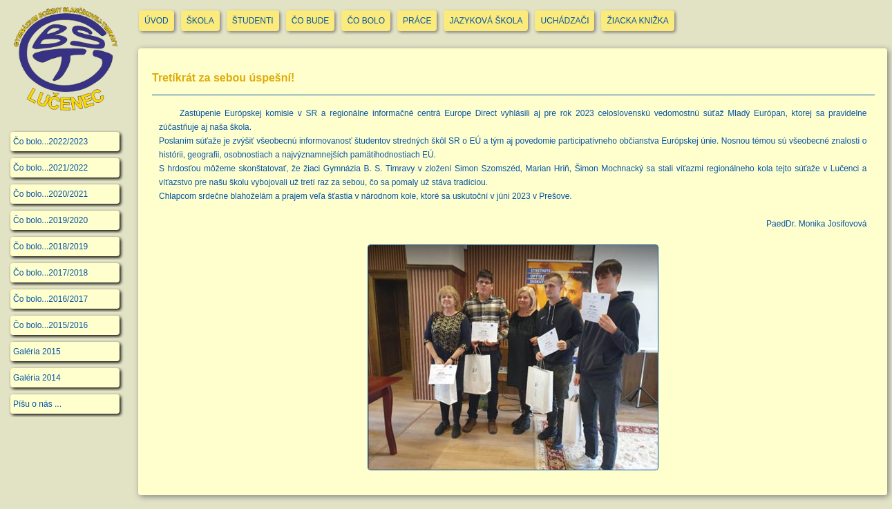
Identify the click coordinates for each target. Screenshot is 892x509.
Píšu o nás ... (37, 404)
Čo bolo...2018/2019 (50, 246)
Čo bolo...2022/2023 (50, 141)
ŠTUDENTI (253, 21)
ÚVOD (156, 21)
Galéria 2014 (37, 378)
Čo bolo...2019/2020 (50, 220)
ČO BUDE (311, 21)
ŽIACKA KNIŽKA (637, 21)
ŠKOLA (200, 21)
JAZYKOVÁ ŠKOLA (485, 21)
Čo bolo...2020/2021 (50, 194)
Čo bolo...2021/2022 (50, 168)
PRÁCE (417, 21)
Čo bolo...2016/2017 (50, 299)
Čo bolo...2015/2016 (50, 325)
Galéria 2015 (37, 351)
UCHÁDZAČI (564, 21)
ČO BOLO (366, 21)
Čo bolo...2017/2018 (50, 273)
